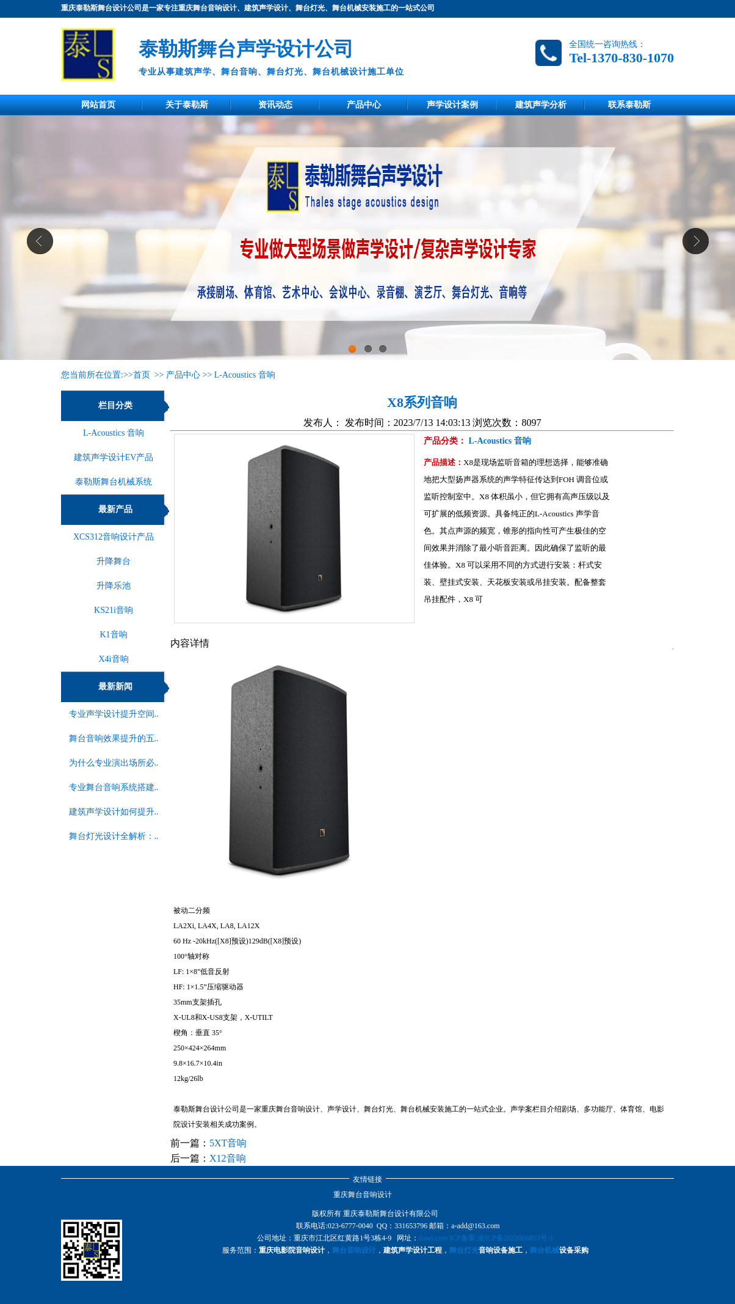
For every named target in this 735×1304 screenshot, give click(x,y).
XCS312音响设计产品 (113, 536)
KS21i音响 (113, 610)
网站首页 (98, 104)
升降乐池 (113, 585)
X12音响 (227, 1158)
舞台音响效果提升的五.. (114, 738)
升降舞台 (113, 561)
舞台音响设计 (354, 1250)
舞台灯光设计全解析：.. (114, 836)
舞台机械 (544, 1250)
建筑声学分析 (541, 104)
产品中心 (364, 104)
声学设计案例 (452, 104)
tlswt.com (433, 1238)
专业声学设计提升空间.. (114, 714)
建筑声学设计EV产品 (114, 457)
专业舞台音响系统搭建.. (114, 787)
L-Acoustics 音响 (244, 374)
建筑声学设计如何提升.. (114, 811)
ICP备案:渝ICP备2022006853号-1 (501, 1238)
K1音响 (113, 634)
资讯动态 (275, 104)
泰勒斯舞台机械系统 (113, 481)
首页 (141, 374)
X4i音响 (114, 659)
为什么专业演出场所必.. (114, 762)
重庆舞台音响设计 (362, 1194)
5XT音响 (228, 1143)
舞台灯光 (464, 1250)
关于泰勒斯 (186, 104)
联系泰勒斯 (629, 104)
